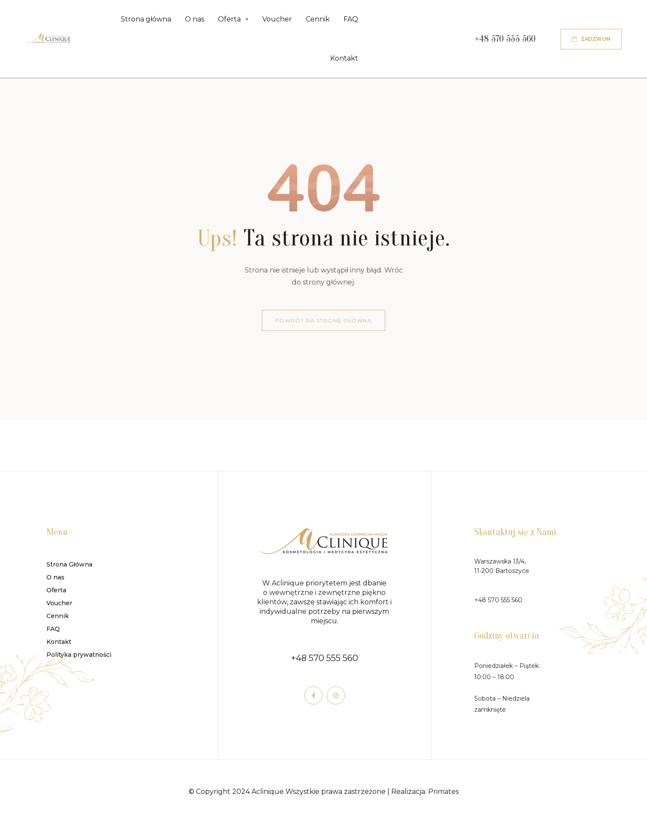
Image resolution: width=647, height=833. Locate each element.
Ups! (217, 243)
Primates (443, 796)
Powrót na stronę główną (323, 325)
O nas (194, 20)
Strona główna (146, 20)
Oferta (233, 20)
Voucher (277, 20)
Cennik (318, 20)
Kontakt (344, 62)
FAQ (350, 20)
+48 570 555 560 (324, 662)
